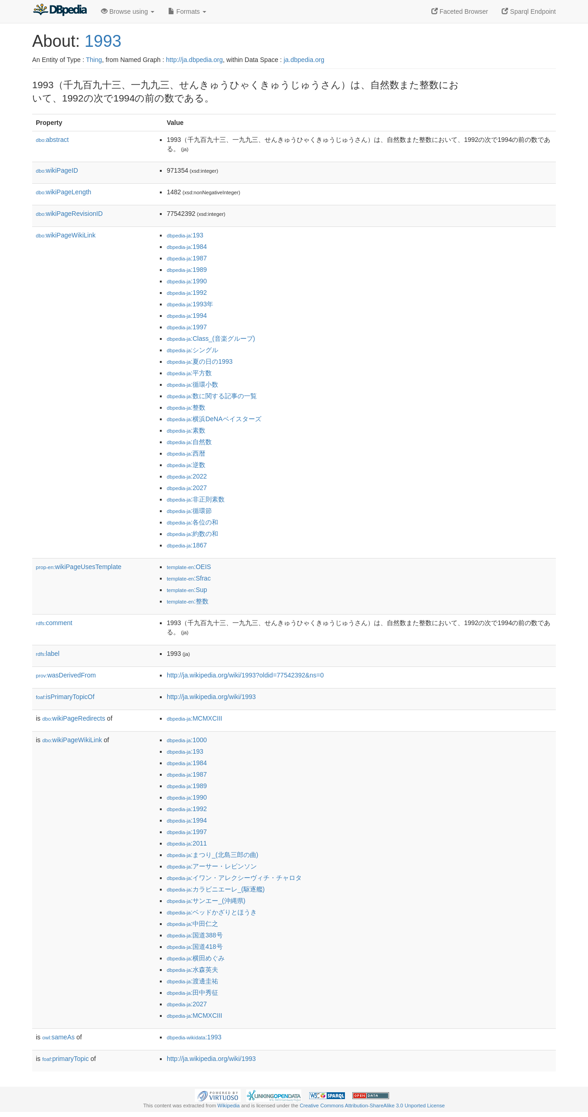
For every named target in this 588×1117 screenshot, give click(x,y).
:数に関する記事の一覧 (212, 396)
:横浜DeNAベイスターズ (214, 419)
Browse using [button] (127, 11)
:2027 (187, 487)
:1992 (187, 292)
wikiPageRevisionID (69, 213)
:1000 (187, 740)
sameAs (58, 1037)
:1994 (187, 315)
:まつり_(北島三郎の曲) (212, 854)
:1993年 (190, 304)
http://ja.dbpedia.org (194, 59)
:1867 (187, 545)
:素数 (186, 430)
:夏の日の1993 (199, 361)
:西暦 (186, 453)
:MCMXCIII (194, 718)
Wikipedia (228, 1105)
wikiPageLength (63, 192)
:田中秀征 (192, 992)
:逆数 (186, 464)
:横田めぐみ (196, 958)
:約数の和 (192, 533)
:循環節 (189, 510)
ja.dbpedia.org (303, 59)
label (47, 653)
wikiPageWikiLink (66, 235)
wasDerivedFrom (66, 675)
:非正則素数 (196, 499)
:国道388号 (195, 935)
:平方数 (189, 373)
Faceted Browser (459, 11)
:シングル (192, 350)
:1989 (187, 269)
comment (54, 622)
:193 (185, 235)
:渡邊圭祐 (192, 981)
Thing (94, 59)
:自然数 (189, 442)
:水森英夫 (192, 969)
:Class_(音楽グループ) (211, 338)
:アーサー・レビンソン (212, 866)
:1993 (194, 1037)
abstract (52, 139)
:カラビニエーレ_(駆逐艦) (216, 889)
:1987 (187, 258)
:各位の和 (192, 522)
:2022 (187, 476)
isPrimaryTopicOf (65, 696)
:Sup (187, 589)
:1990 (187, 281)
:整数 (186, 407)
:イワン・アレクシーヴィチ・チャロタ (234, 877)
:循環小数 (192, 384)
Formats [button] (187, 11)
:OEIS (189, 566)
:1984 (187, 246)
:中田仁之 (192, 923)
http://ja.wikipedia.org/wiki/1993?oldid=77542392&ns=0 (245, 675)
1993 (103, 41)
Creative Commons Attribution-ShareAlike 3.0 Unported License (372, 1105)
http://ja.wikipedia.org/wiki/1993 (211, 696)
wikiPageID (57, 170)
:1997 (187, 327)
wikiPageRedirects (73, 718)
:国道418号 (195, 946)
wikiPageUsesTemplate (78, 566)
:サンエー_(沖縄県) (206, 900)
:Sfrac (189, 578)
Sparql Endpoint (529, 11)
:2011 (187, 843)
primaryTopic (65, 1058)
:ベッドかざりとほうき (212, 912)
